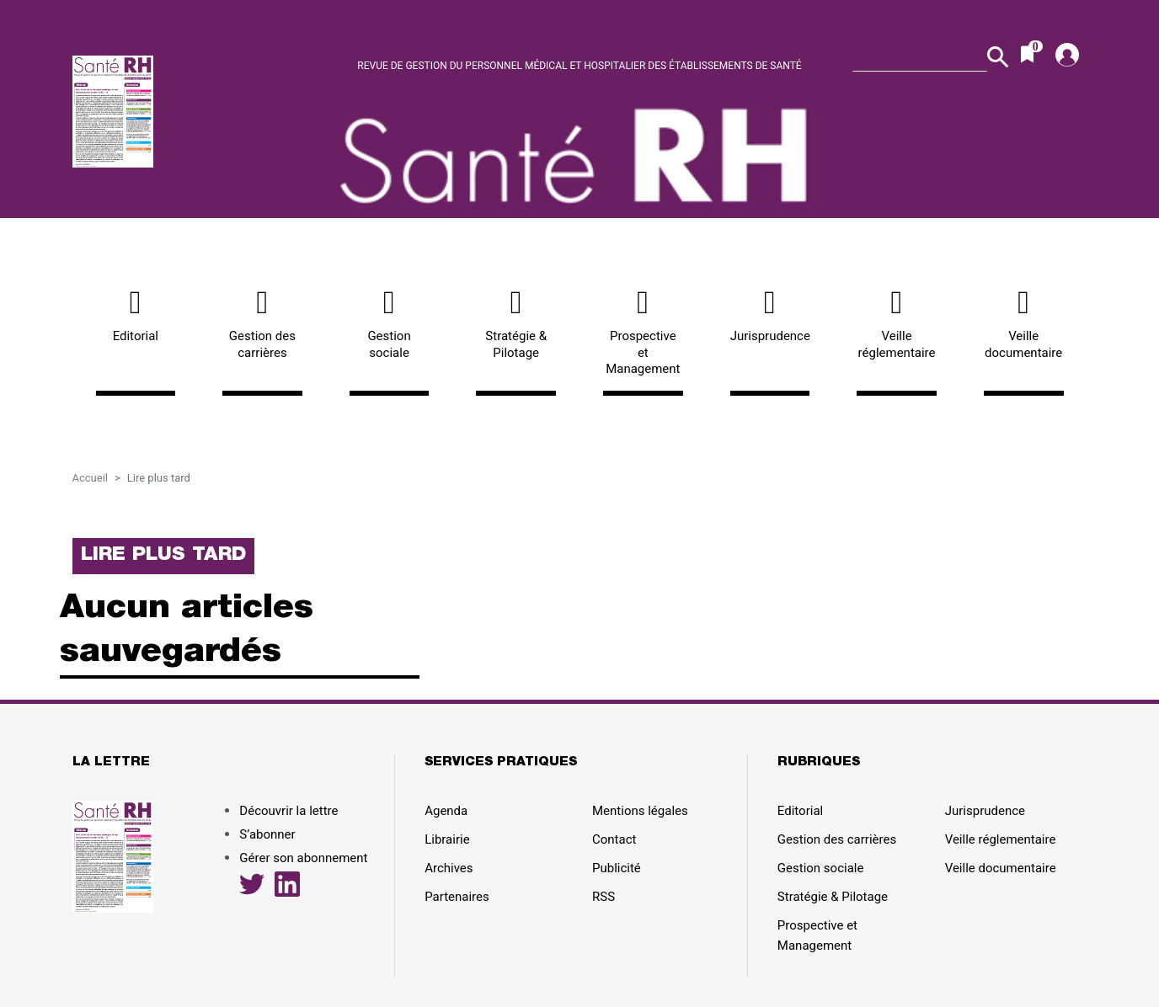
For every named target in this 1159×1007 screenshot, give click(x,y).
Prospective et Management (643, 331)
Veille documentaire (1024, 323)
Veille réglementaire (897, 323)
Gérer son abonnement (303, 858)
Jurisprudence (770, 315)
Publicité (616, 868)
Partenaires (457, 896)
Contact (614, 839)
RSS (603, 896)
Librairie (447, 839)
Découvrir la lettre (116, 183)
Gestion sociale (390, 323)
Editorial (136, 315)
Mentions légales (640, 810)
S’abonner (267, 834)
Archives (449, 868)
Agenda (446, 810)
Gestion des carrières (262, 323)
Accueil (90, 478)
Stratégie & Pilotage (516, 323)
